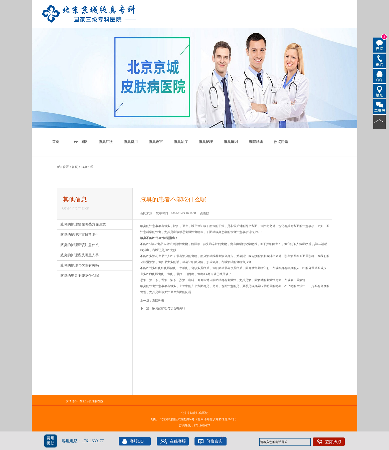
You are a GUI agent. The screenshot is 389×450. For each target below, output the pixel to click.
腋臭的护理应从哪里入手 (79, 255)
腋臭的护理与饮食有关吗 (79, 265)
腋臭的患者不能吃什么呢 (79, 276)
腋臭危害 (156, 142)
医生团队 (81, 142)
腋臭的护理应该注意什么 (79, 245)
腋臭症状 (106, 142)
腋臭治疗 (181, 142)
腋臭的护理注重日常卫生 (79, 235)
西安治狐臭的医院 (91, 401)
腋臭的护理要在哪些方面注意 (83, 224)
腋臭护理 (206, 142)
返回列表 (158, 300)
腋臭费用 (131, 142)
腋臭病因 (231, 142)
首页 (55, 142)
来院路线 (256, 142)
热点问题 (281, 142)
